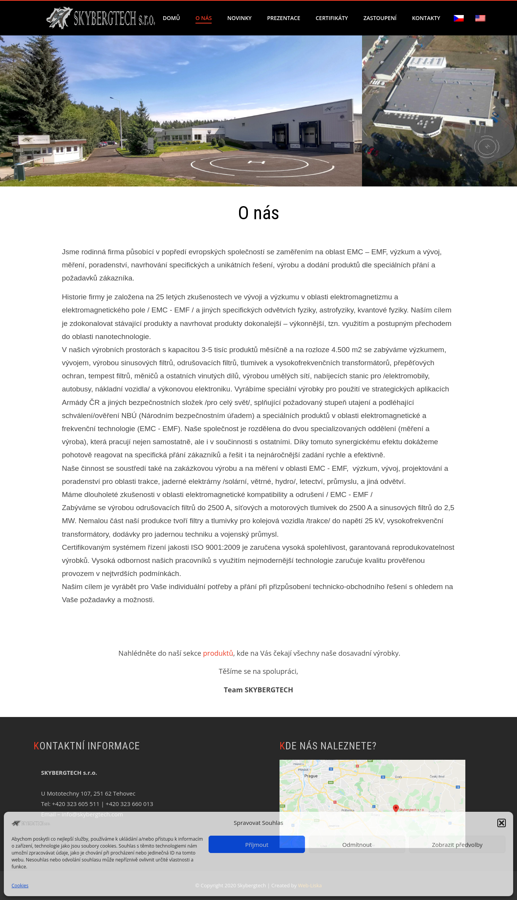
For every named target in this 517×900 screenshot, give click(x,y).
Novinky (239, 18)
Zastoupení (380, 18)
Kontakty (426, 18)
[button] (501, 823)
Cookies (20, 885)
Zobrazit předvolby (457, 844)
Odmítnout (357, 844)
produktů (218, 653)
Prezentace (283, 18)
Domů (171, 18)
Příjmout (256, 844)
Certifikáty (332, 18)
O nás (203, 18)
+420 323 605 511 (75, 804)
